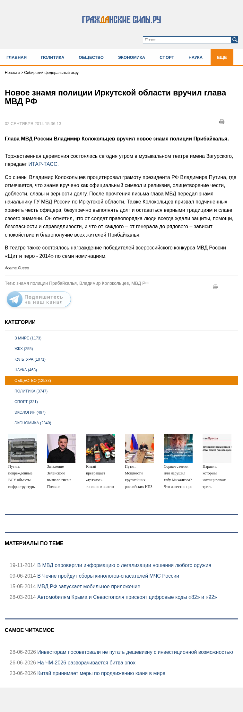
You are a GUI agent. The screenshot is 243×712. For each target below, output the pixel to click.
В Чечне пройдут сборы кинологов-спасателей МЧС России (107, 576)
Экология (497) (30, 412)
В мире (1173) (27, 338)
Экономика (131, 57)
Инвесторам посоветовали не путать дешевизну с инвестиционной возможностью (134, 652)
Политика (52, 57)
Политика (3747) (31, 391)
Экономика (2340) (32, 423)
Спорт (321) (26, 402)
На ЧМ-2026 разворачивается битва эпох (85, 662)
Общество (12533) (32, 380)
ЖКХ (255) (23, 349)
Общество (91, 57)
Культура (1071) (30, 359)
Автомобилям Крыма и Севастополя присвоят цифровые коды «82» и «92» (126, 597)
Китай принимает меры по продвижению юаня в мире (100, 673)
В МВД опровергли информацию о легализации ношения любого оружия (123, 565)
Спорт (167, 57)
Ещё (222, 57)
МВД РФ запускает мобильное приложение (88, 586)
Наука (195, 57)
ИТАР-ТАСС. (43, 164)
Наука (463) (25, 370)
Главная (16, 57)
